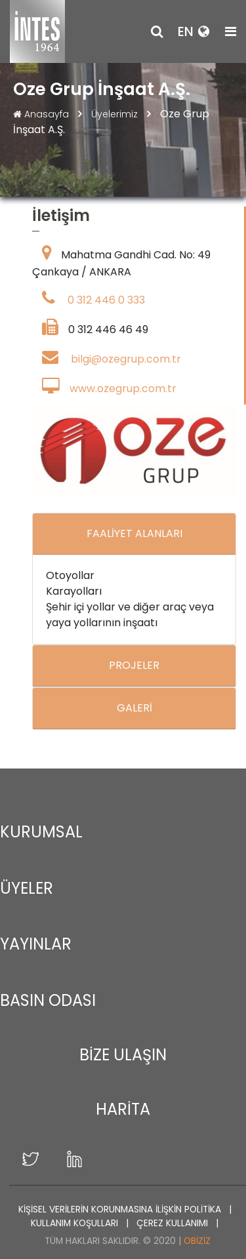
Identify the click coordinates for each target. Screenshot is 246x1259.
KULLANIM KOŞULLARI (76, 1223)
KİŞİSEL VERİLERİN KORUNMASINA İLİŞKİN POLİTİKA (121, 1209)
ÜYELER (26, 888)
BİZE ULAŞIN (123, 1055)
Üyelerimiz (115, 114)
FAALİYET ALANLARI (134, 533)
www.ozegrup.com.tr (123, 388)
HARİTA (123, 1109)
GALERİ (134, 707)
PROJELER (134, 665)
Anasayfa (42, 114)
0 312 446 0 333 (106, 300)
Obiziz (197, 1241)
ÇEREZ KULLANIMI (173, 1223)
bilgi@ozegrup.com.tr (126, 359)
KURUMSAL (41, 832)
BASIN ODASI (48, 1000)
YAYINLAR (36, 944)
